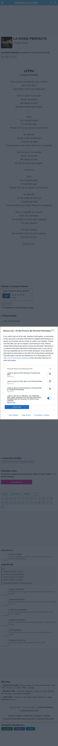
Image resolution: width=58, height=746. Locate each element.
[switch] (49, 374)
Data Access (26, 415)
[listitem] (29, 368)
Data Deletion (13, 415)
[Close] (53, 331)
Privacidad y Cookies (41, 415)
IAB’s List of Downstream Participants (16, 358)
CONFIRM (17, 407)
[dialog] (29, 373)
